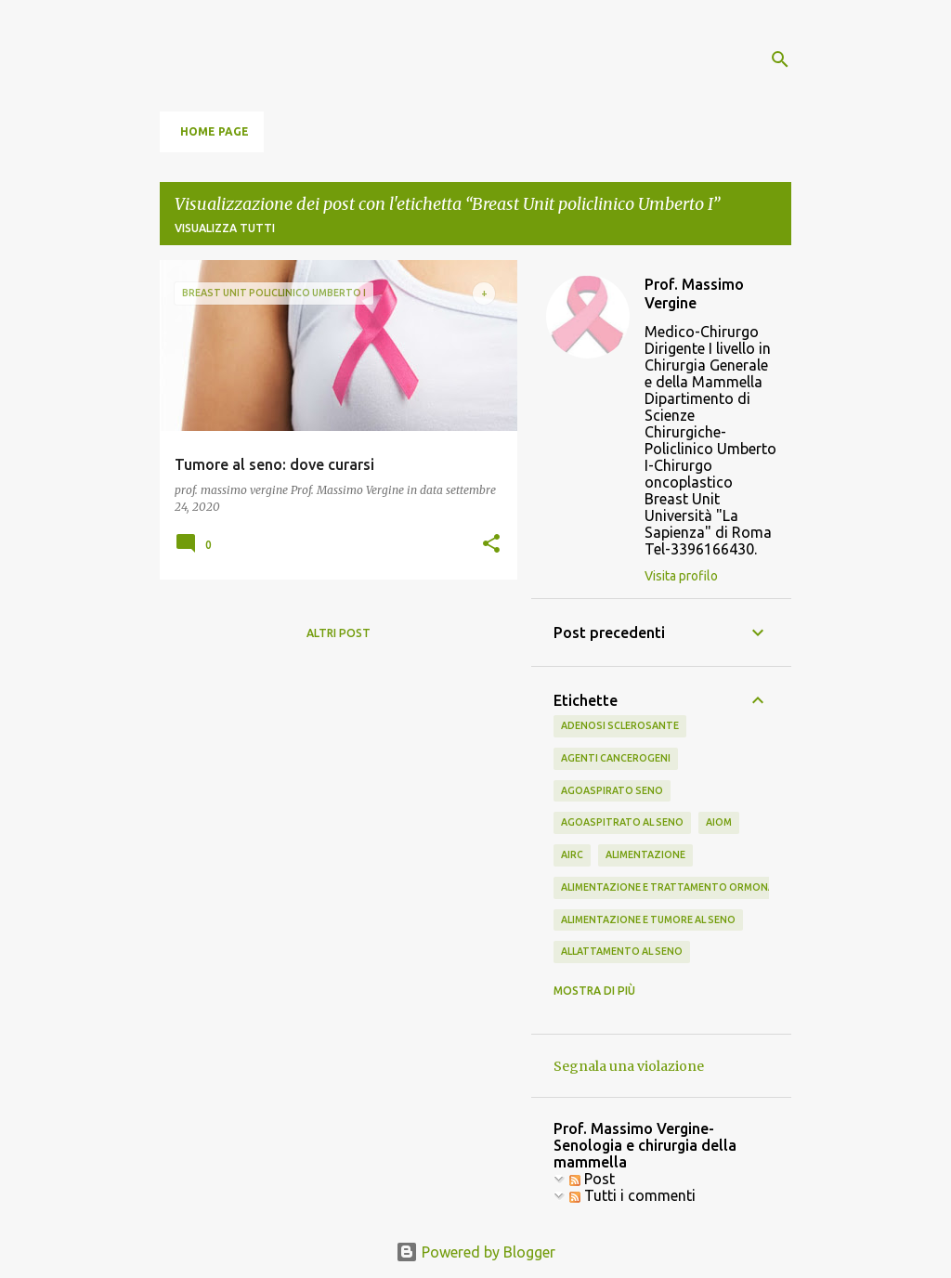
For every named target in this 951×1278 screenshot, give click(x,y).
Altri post (338, 633)
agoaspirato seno (612, 790)
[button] (491, 544)
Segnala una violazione (629, 1066)
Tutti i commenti (632, 1195)
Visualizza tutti (225, 228)
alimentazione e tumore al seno (648, 919)
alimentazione (645, 854)
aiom (719, 822)
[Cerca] (780, 59)
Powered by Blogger (475, 1252)
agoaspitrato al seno (622, 822)
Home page (214, 131)
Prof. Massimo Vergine (694, 293)
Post (592, 1178)
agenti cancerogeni (616, 757)
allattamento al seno (622, 951)
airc (572, 854)
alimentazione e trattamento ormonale (673, 887)
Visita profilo (681, 575)
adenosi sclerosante (620, 725)
